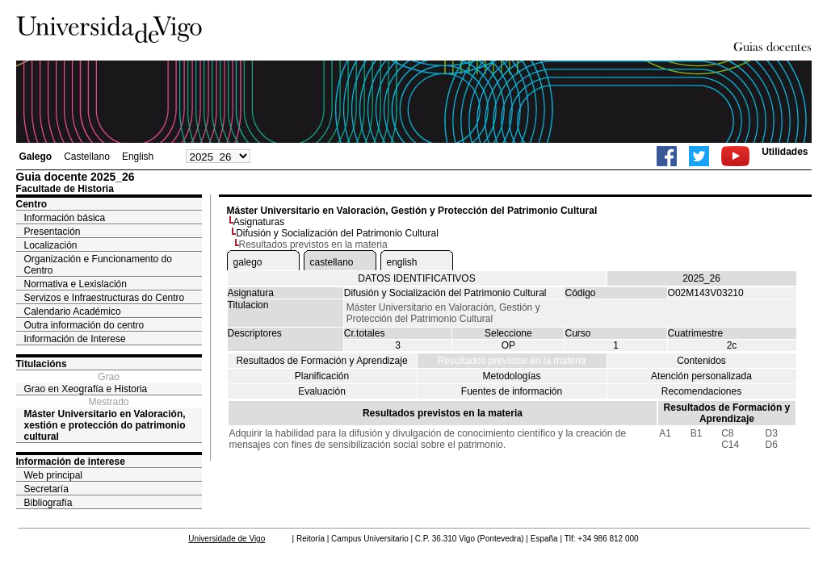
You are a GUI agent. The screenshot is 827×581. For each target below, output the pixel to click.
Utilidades (785, 151)
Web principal (53, 475)
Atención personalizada (701, 376)
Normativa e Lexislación (75, 284)
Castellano (87, 156)
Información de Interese (75, 339)
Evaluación (322, 391)
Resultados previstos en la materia (511, 360)
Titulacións (41, 364)
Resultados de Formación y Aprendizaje (321, 360)
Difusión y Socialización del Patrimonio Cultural (337, 233)
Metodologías (511, 376)
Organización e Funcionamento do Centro (98, 264)
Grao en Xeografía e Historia (86, 389)
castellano (332, 262)
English (137, 156)
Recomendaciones (701, 391)
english (402, 262)
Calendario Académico (72, 311)
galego (247, 262)
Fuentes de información (511, 391)
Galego (35, 156)
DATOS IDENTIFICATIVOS (416, 278)
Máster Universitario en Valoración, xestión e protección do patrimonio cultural (105, 425)
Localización (51, 245)
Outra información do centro (84, 325)
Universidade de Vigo (226, 538)
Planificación (322, 376)
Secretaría (46, 489)
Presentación (52, 231)
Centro (32, 204)
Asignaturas (258, 222)
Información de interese (70, 461)
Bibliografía (48, 502)
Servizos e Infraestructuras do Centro (104, 297)
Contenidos (701, 360)
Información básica (65, 218)
